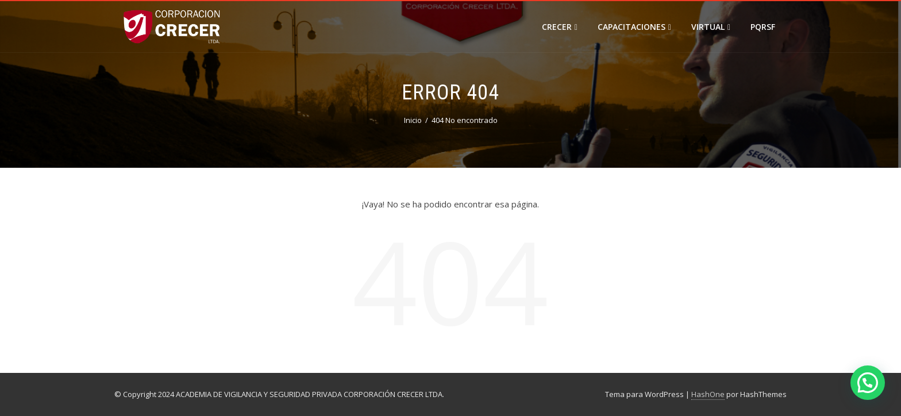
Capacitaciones (634, 26)
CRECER (559, 26)
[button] (867, 382)
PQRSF (762, 26)
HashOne (708, 394)
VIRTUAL (710, 26)
